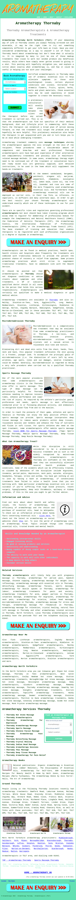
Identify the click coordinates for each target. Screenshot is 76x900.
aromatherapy (21, 51)
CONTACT (59, 17)
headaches (7, 476)
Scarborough (57, 849)
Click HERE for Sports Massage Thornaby (35, 431)
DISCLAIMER (68, 17)
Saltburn (6, 841)
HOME (38, 17)
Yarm (50, 843)
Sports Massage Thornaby (46, 860)
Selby (57, 846)
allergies (68, 473)
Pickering (37, 846)
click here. (45, 516)
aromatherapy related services (58, 610)
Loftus (20, 843)
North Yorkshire (25, 613)
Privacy (72, 881)
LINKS (45, 17)
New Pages (11, 881)
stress (27, 476)
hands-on (6, 169)
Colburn (26, 846)
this (21, 521)
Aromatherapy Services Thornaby (26, 709)
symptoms (46, 80)
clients (6, 279)
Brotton (59, 843)
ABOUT (51, 17)
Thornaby (29, 274)
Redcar (5, 851)
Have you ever (67, 48)
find (13, 640)
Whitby (16, 846)
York (16, 841)
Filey (5, 849)
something (69, 46)
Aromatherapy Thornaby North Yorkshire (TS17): (27, 40)
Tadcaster (68, 846)
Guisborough (8, 843)
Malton (14, 851)
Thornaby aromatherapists (15, 575)
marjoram (68, 176)
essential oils (56, 77)
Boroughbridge (37, 841)
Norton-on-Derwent (21, 849)
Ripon (24, 841)
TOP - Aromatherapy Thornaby (16, 860)
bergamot (68, 174)
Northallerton (41, 849)
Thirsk (48, 846)
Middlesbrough (66, 838)
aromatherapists (47, 74)
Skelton (41, 843)
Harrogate (24, 851)
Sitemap (3, 881)
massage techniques (54, 142)
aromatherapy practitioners (41, 838)
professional (54, 216)
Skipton (30, 843)
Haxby (70, 849)
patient (65, 256)
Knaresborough (54, 841)
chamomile (53, 179)
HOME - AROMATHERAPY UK (38, 872)
